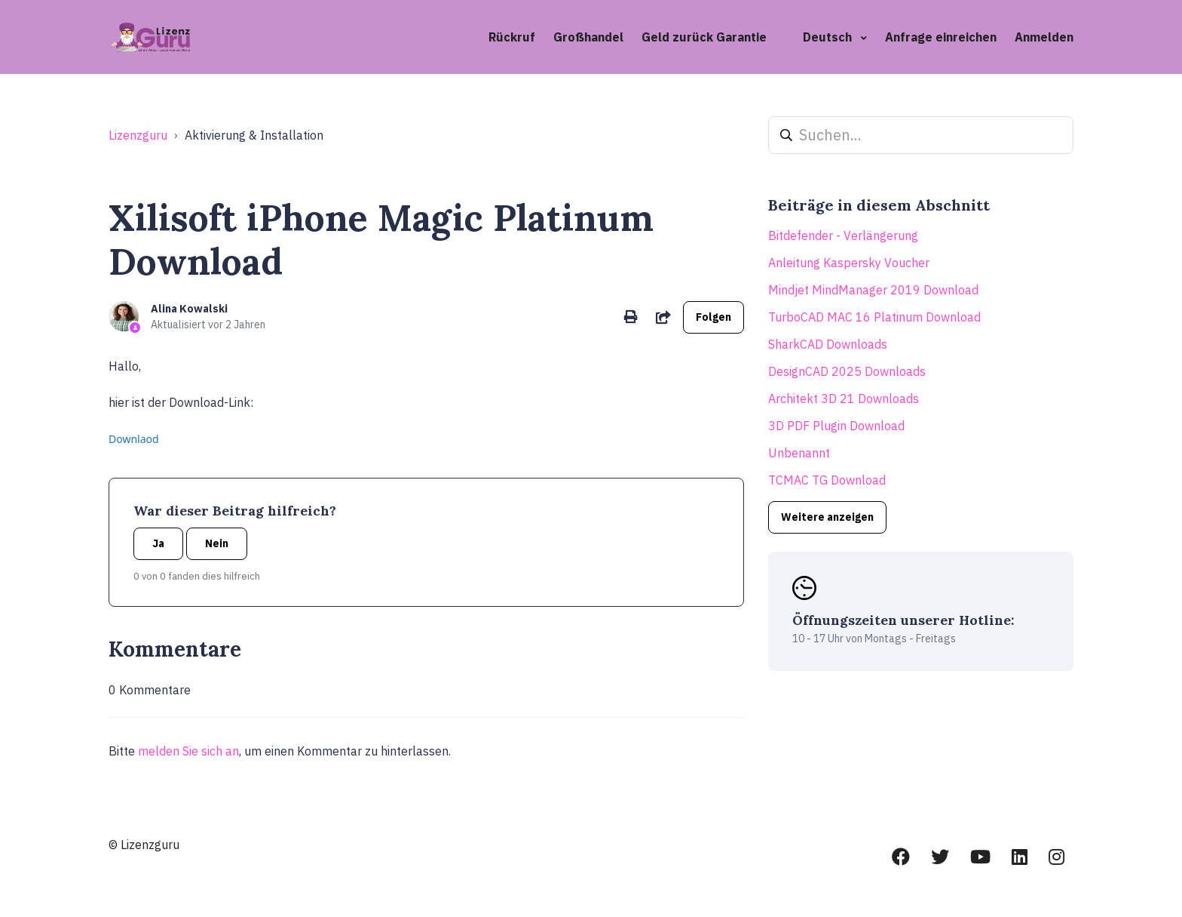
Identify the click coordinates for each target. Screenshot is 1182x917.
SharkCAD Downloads (827, 344)
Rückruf (511, 37)
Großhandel (588, 37)
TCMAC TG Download (827, 480)
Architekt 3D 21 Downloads (843, 398)
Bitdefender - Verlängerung (843, 235)
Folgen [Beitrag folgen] (713, 317)
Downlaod (134, 439)
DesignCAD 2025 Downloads (847, 371)
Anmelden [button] (1044, 37)
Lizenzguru (138, 135)
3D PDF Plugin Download (836, 425)
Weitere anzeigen (827, 517)
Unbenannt (799, 452)
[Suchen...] (920, 135)
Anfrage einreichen (941, 37)
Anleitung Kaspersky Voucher (848, 262)
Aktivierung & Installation (254, 135)
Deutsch (829, 37)
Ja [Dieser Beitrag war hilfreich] (158, 543)
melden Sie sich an (188, 751)
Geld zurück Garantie (704, 37)
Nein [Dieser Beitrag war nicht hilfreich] (216, 543)
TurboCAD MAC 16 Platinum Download (874, 317)
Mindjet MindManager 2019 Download (873, 289)
